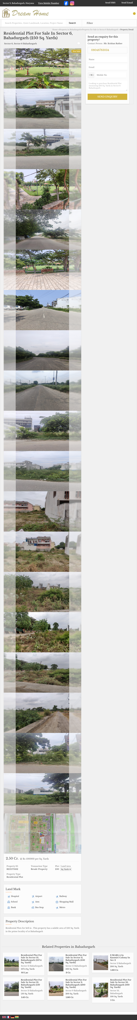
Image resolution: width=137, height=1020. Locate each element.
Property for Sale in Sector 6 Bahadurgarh (100, 30)
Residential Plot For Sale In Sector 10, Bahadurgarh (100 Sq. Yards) (120, 983)
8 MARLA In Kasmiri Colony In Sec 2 (120, 957)
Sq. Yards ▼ (66, 869)
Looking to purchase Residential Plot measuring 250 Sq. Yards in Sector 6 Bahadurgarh (107, 86)
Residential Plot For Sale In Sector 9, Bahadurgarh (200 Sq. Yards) (76, 983)
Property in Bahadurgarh (70, 30)
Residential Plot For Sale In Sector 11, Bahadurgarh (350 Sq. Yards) (76, 959)
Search (72, 23)
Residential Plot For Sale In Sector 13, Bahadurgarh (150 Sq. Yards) (31, 983)
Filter (90, 23)
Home (55, 30)
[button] (48, 3)
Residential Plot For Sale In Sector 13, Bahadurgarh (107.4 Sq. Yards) (31, 959)
